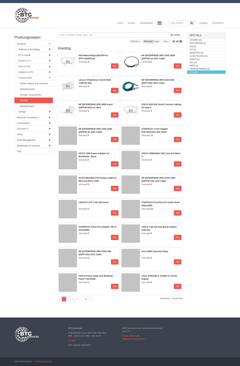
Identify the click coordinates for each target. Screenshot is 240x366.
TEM (19, 151)
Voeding (24, 100)
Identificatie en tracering (34, 145)
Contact (131, 23)
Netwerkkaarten (27, 89)
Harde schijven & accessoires (34, 83)
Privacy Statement (131, 336)
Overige (34, 111)
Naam (158, 41)
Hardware (34, 43)
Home (120, 23)
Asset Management (34, 140)
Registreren (217, 23)
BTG (128, 331)
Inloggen (203, 23)
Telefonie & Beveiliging (34, 49)
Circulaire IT (34, 128)
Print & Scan (34, 66)
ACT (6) (192, 50)
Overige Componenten (30, 95)
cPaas (34, 134)
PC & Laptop (34, 55)
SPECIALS (136, 41)
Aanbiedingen (146, 23)
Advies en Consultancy (34, 117)
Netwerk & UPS (34, 72)
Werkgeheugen (27, 106)
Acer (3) (192, 46)
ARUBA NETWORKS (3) (199, 69)
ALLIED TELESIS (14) (198, 56)
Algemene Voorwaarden (133, 339)
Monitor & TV (34, 60)
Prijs (167, 41)
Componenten (34, 77)
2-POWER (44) (195, 40)
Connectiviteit (34, 123)
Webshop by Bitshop (43, 361)
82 (86, 299)
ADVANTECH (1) (196, 53)
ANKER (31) (194, 59)
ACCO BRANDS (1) (197, 43)
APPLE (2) (193, 66)
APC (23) (193, 62)
